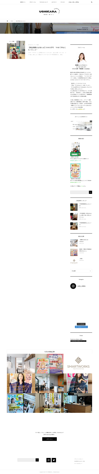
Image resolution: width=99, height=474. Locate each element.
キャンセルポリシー (78, 463)
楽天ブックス (78, 160)
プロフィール (33, 2)
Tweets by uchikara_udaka (76, 339)
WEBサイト (23, 2)
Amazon (72, 160)
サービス (63, 2)
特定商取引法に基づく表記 (79, 461)
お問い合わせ (49, 439)
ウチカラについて (44, 2)
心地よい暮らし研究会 (74, 2)
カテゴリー (54, 2)
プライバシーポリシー (78, 459)
